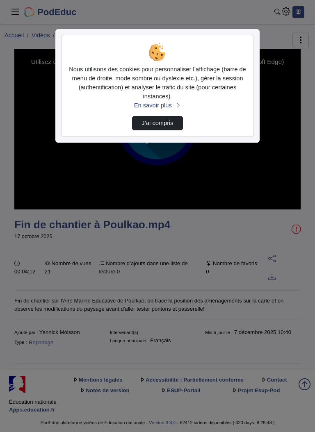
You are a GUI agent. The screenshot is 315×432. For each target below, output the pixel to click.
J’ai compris (157, 123)
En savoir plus (157, 105)
